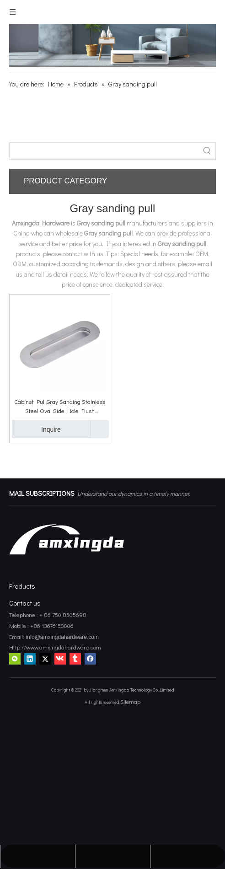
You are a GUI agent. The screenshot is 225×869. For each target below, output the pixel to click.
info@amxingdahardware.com (61, 637)
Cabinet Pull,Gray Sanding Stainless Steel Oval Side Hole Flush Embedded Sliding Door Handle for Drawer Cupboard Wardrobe (59, 406)
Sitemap (130, 701)
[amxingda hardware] (112, 45)
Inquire (36, 429)
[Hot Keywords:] (207, 151)
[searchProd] (104, 151)
